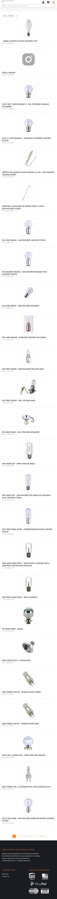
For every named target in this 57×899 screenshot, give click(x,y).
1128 (41, 836)
